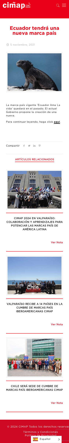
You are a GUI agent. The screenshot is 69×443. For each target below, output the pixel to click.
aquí (57, 122)
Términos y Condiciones (40, 432)
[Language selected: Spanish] (46, 439)
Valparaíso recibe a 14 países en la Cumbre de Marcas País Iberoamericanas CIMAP (35, 308)
